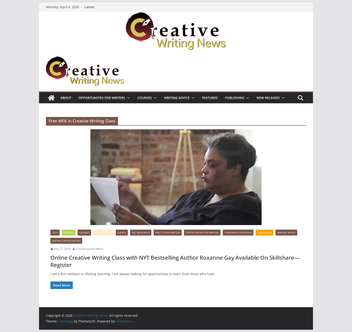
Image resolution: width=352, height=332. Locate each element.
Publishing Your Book (238, 232)
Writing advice (177, 98)
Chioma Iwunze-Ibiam (89, 249)
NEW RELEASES (268, 98)
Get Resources (141, 232)
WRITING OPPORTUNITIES (66, 240)
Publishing (234, 98)
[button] (127, 98)
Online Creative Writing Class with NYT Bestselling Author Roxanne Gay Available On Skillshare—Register (175, 261)
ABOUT (65, 98)
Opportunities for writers (102, 98)
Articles (69, 232)
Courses (144, 98)
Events (122, 232)
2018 (55, 232)
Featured (210, 98)
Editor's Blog (103, 232)
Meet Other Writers (167, 232)
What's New (264, 232)
